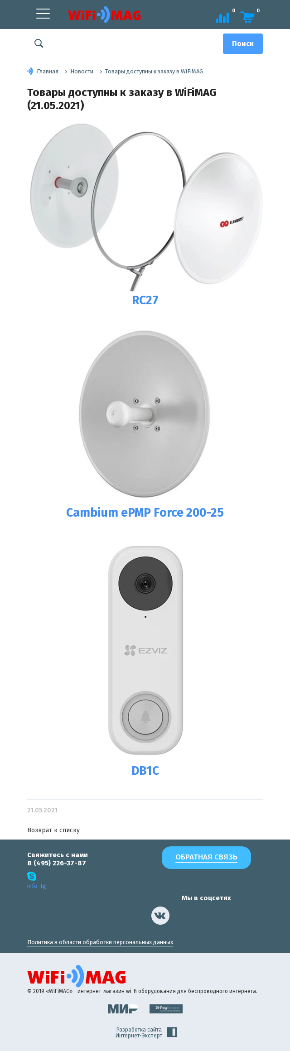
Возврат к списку (53, 830)
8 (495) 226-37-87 (56, 863)
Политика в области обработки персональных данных (100, 942)
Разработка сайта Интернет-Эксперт (146, 1033)
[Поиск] (243, 44)
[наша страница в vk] (160, 916)
